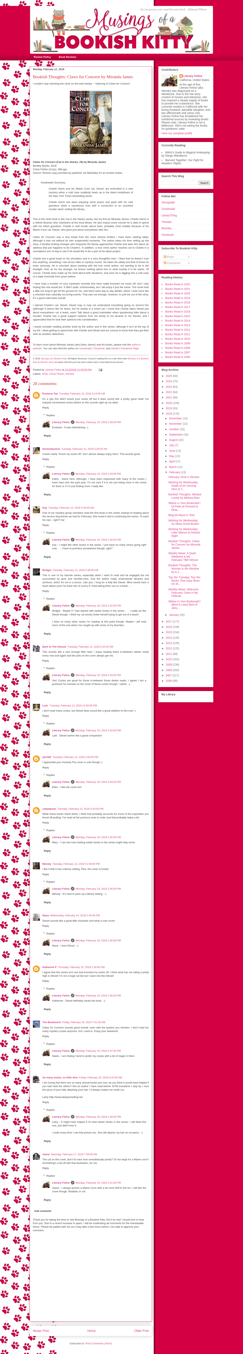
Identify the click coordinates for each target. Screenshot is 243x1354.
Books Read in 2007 (177, 352)
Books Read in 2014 (177, 320)
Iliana (45, 915)
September (176, 434)
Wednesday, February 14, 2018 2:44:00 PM (75, 915)
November (175, 423)
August (173, 439)
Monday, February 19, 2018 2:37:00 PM (98, 1050)
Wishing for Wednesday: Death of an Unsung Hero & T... (183, 486)
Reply (45, 407)
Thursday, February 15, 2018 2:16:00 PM (81, 967)
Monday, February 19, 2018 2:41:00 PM (98, 1182)
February (175, 472)
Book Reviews (67, 56)
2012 (169, 648)
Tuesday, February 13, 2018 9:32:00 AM (90, 646)
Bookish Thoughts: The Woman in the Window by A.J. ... (183, 569)
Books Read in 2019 (177, 298)
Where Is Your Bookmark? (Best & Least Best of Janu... (184, 605)
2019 (169, 408)
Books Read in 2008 (177, 347)
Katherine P (49, 967)
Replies (50, 415)
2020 (169, 403)
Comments (172, 263)
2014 (169, 637)
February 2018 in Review (183, 477)
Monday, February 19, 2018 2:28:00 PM (98, 422)
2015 (169, 632)
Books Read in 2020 (177, 293)
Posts (169, 256)
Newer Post (41, 1330)
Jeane (46, 1154)
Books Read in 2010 (177, 338)
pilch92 (46, 757)
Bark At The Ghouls (54, 646)
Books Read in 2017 (177, 307)
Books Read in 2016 (177, 311)
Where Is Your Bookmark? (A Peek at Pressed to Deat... (184, 506)
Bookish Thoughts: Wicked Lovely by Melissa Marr (184, 496)
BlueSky (166, 228)
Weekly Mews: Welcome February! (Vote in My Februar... (183, 593)
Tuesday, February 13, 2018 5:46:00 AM (75, 570)
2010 (169, 659)
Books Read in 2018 (177, 302)
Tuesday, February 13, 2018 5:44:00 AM (71, 507)
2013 (169, 643)
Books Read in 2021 (177, 288)
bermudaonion (51, 448)
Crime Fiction (56, 373)
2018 (45, 373)
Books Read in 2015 (177, 316)
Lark (45, 705)
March (173, 467)
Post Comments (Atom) (98, 1343)
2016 (169, 626)
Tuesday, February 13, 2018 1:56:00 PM (75, 757)
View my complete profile (176, 133)
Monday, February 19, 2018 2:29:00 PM (98, 473)
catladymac (49, 808)
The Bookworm (51, 1022)
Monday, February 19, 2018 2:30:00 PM (98, 539)
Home (91, 1330)
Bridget (46, 570)
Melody (46, 863)
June (172, 450)
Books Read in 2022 (177, 284)
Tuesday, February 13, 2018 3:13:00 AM (82, 393)
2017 (169, 621)
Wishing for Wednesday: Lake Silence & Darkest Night (184, 532)
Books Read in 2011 (177, 334)
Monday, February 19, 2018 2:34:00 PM (98, 675)
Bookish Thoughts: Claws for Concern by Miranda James (184, 544)
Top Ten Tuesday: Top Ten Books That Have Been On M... (184, 581)
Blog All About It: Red (181, 515)
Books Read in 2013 (177, 325)
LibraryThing (169, 215)
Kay (44, 507)
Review (70, 373)
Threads (166, 221)
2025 (169, 375)
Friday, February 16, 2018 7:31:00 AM (83, 1022)
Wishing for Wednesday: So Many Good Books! (183, 522)
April (172, 461)
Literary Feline (61, 422)
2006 (169, 680)
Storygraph (168, 202)
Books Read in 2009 (177, 343)
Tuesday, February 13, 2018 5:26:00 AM (84, 448)
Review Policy (42, 56)
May (172, 456)
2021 (169, 397)
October (174, 429)
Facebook (167, 234)
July (172, 445)
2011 (169, 653)
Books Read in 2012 (177, 329)
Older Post (141, 1330)
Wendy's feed (46, 362)
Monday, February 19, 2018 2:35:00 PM (98, 837)
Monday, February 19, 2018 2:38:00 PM (98, 1116)
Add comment (42, 1210)
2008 (169, 670)
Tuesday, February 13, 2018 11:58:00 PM (76, 863)
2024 (169, 381)
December (175, 418)
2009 (169, 664)
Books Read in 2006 (177, 357)
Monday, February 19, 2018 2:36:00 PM (98, 940)
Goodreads (168, 208)
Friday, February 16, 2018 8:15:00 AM (100, 1077)
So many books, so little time (60, 1077)
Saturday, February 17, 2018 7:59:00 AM (74, 1154)
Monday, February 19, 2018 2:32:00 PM (98, 605)
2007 (169, 675)
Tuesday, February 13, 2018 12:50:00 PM (73, 705)
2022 (169, 392)
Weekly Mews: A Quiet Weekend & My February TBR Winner (183, 557)
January (174, 614)
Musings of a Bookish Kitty (54, 358)
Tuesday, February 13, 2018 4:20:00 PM (80, 808)
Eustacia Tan (50, 393)
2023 (169, 386)
